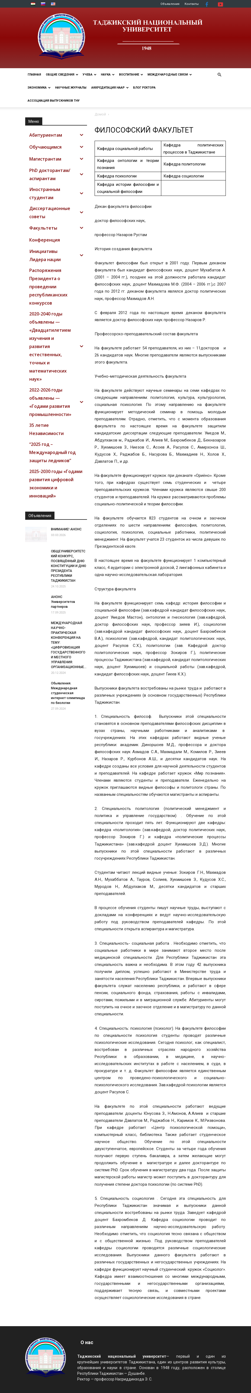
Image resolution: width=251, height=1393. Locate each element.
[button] (219, 74)
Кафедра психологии (117, 176)
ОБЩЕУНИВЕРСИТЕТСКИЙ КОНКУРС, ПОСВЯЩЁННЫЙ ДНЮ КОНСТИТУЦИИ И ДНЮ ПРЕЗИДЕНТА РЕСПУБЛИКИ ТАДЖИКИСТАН (68, 566)
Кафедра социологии (183, 176)
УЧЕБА (89, 74)
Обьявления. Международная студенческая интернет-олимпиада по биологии (68, 693)
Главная (34, 74)
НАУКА (108, 74)
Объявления (169, 4)
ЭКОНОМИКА (39, 87)
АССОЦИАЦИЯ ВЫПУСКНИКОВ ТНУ (54, 100)
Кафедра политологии (184, 164)
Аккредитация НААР (110, 87)
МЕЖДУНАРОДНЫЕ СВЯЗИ (169, 74)
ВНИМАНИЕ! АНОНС (66, 529)
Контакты (192, 4)
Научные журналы (70, 87)
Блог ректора (144, 87)
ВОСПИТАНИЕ (131, 74)
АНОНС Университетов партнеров (63, 602)
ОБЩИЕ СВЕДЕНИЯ (62, 74)
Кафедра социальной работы (125, 148)
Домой (100, 114)
